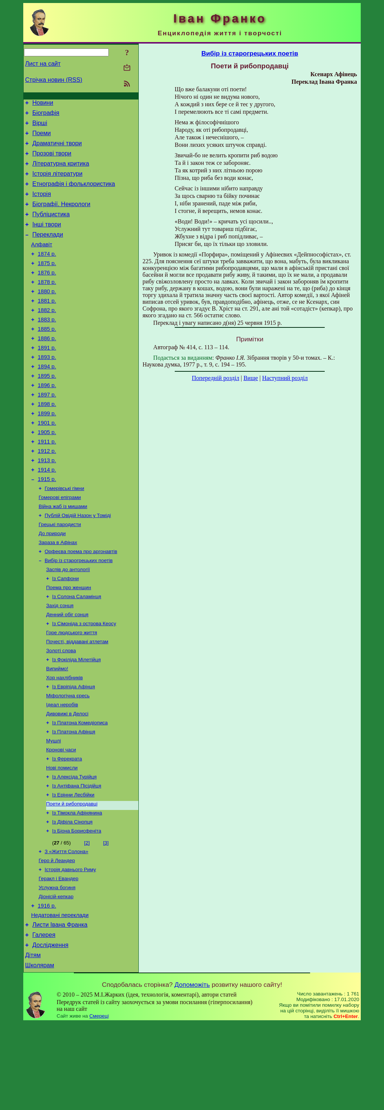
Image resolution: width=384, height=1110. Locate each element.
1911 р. (47, 482)
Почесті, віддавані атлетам (77, 700)
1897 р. (47, 430)
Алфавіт (41, 261)
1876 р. (47, 293)
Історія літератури (57, 182)
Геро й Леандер (57, 936)
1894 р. (47, 398)
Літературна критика (60, 171)
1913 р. (47, 503)
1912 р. (47, 493)
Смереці (99, 1102)
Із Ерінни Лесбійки (73, 866)
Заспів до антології (68, 622)
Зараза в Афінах (58, 593)
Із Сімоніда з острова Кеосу (84, 680)
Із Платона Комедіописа (80, 788)
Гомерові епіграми (60, 544)
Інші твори (46, 239)
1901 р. (47, 461)
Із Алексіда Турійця (74, 846)
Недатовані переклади (59, 996)
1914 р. (47, 514)
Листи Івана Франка (59, 1007)
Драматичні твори (57, 149)
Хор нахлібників (64, 739)
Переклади (47, 250)
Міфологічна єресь (68, 759)
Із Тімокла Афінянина (77, 885)
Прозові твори (51, 160)
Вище (250, 378)
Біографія (45, 115)
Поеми (41, 137)
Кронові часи (61, 817)
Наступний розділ (285, 378)
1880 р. (47, 314)
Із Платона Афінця (73, 798)
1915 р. (47, 524)
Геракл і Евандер (58, 956)
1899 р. (47, 451)
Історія (41, 205)
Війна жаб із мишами (63, 554)
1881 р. (47, 324)
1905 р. (47, 472)
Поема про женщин (68, 641)
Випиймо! (57, 729)
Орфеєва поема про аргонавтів (81, 602)
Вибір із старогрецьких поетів (78, 612)
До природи (52, 583)
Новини (42, 104)
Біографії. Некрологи (61, 216)
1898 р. (47, 440)
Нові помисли (62, 837)
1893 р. (47, 388)
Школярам (39, 1052)
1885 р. (47, 356)
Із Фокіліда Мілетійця (76, 719)
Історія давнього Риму (70, 946)
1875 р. (47, 282)
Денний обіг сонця (67, 671)
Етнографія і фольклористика (73, 194)
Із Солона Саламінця (76, 651)
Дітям (32, 1041)
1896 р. (47, 419)
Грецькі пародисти (60, 573)
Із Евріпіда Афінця (73, 749)
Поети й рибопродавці (72, 876)
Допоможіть (192, 1071)
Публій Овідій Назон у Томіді (78, 563)
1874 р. (47, 272)
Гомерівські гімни (64, 534)
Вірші (39, 126)
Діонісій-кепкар (56, 975)
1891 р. (47, 377)
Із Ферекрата (67, 827)
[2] (87, 917)
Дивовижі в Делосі (67, 778)
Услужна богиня (57, 965)
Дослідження (50, 1029)
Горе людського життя (71, 690)
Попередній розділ (215, 378)
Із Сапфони (65, 632)
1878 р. (47, 303)
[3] (106, 917)
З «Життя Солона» (66, 926)
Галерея (43, 1018)
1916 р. (47, 986)
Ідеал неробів (62, 768)
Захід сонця (60, 661)
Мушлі (53, 807)
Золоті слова (61, 710)
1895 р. (47, 409)
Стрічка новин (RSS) (53, 80)
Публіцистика (51, 228)
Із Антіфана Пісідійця (76, 856)
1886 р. (47, 366)
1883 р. (47, 345)
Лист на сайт (43, 63)
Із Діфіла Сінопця (72, 895)
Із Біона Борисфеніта (76, 905)
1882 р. (47, 335)
